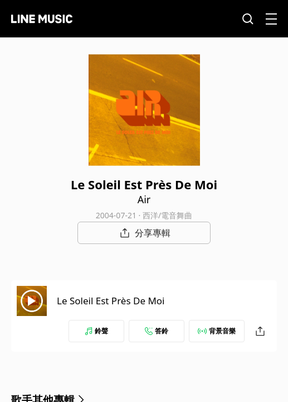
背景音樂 (217, 331)
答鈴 (156, 331)
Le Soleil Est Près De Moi (110, 300)
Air (144, 199)
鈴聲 (96, 331)
